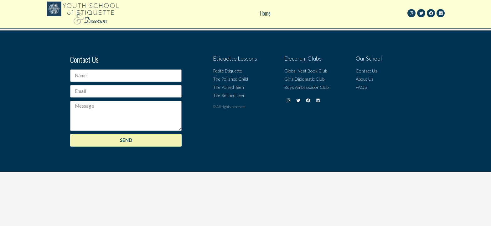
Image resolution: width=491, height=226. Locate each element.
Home (265, 10)
